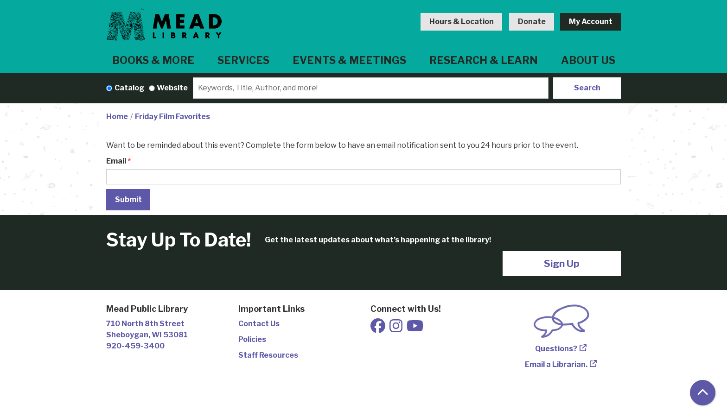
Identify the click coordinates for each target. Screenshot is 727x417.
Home (117, 116)
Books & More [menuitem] (153, 60)
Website (172, 87)
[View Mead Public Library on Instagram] (396, 328)
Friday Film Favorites (172, 116)
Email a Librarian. (556, 364)
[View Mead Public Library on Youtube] (415, 328)
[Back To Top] (702, 392)
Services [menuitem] (243, 60)
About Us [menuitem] (588, 60)
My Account (590, 21)
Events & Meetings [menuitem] (349, 60)
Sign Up (562, 263)
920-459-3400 (135, 345)
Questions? (556, 348)
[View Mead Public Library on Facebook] (378, 328)
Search (587, 87)
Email (116, 161)
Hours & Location (461, 21)
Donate (532, 21)
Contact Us (259, 323)
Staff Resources (268, 355)
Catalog (129, 87)
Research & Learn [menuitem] (483, 60)
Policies (252, 339)
